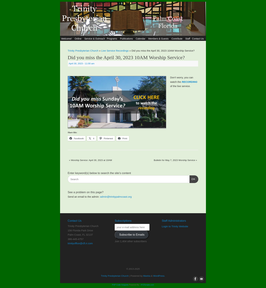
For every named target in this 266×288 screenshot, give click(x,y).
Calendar (141, 38)
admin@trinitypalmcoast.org (116, 196)
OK (192, 178)
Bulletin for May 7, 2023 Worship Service (175, 160)
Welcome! (67, 38)
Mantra (146, 276)
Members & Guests (159, 38)
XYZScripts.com (147, 285)
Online (78, 38)
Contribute (178, 38)
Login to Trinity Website (175, 226)
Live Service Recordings (115, 50)
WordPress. (159, 276)
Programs (112, 38)
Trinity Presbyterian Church (83, 50)
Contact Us (198, 38)
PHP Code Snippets (120, 285)
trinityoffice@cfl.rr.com (80, 243)
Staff (187, 38)
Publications (127, 38)
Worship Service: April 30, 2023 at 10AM (90, 160)
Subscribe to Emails (132, 234)
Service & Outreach (94, 38)
